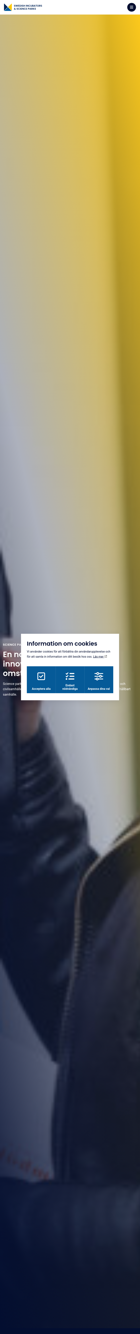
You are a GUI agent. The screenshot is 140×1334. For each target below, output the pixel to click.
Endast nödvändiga (69, 681)
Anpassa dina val (99, 681)
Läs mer (100, 656)
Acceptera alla (40, 681)
